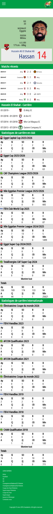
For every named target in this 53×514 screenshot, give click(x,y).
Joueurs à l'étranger (9, 497)
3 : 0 (29, 94)
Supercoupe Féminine (9, 490)
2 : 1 (29, 82)
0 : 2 (29, 99)
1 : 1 (29, 77)
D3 (3, 481)
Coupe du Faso (7, 492)
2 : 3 (29, 71)
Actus (4, 474)
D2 (3, 479)
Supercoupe (6, 495)
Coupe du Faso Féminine (10, 488)
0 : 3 (29, 88)
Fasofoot (5, 476)
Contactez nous (7, 499)
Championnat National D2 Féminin (13, 486)
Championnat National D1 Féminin (13, 483)
